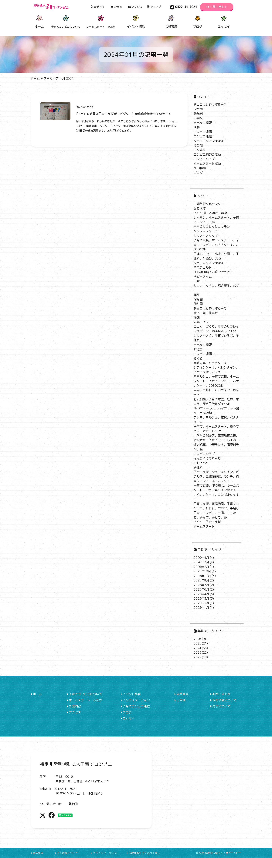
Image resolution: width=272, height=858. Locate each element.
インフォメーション (135, 700)
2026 (197, 639)
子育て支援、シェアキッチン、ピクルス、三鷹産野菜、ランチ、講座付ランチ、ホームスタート (216, 476)
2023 (197, 652)
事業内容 (97, 7)
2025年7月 (201, 585)
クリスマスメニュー (207, 231)
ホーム (39, 21)
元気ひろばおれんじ (207, 458)
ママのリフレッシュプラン (212, 226)
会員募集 (171, 21)
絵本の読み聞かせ (206, 313)
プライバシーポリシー (104, 853)
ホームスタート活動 (207, 163)
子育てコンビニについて (84, 694)
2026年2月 (201, 567)
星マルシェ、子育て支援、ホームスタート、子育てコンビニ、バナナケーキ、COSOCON (216, 381)
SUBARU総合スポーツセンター (214, 272)
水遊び (198, 349)
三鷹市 (198, 281)
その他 (198, 145)
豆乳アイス (201, 322)
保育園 (198, 109)
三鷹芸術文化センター (209, 204)
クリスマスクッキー (207, 236)
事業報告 (37, 853)
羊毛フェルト (203, 267)
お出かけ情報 (203, 123)
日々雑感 (200, 150)
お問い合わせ (217, 7)
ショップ (154, 7)
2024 (197, 648)
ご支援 (116, 7)
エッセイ (224, 21)
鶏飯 (197, 317)
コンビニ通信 (203, 132)
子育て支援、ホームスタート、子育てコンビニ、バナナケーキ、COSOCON (216, 244)
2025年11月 (202, 576)
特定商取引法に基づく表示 (143, 853)
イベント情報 (136, 21)
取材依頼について (223, 700)
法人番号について (66, 853)
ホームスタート (204, 526)
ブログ (197, 21)
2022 (197, 657)
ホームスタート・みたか (84, 700)
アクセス (135, 7)
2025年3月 (201, 598)
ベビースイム (203, 276)
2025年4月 (201, 594)
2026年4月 (201, 558)
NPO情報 (200, 168)
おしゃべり (201, 463)
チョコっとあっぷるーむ (210, 104)
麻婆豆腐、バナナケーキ (210, 363)
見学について (220, 706)
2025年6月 (201, 589)
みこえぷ (200, 208)
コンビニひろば (204, 159)
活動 (197, 127)
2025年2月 (201, 603)
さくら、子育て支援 (207, 522)
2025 (197, 643)
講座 (197, 295)
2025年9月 (201, 580)
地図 (73, 804)
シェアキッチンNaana (208, 141)
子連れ (198, 467)
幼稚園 (198, 113)
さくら (198, 358)
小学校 (198, 118)
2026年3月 (201, 562)
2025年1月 (201, 608)
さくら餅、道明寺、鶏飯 (210, 213)
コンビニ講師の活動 (207, 154)
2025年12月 (202, 571)
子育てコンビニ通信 (135, 706)
